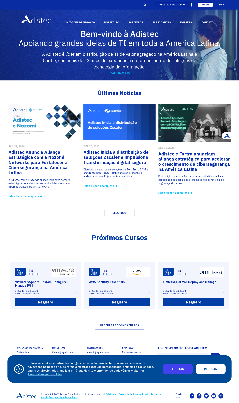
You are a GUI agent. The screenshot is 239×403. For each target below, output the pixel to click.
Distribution (23, 352)
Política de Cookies (66, 397)
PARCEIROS (58, 347)
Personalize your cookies (45, 374)
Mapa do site (141, 394)
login (205, 4)
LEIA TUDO (120, 213)
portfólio (111, 22)
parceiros (135, 22)
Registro (45, 318)
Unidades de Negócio (80, 22)
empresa (186, 22)
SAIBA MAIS (120, 73)
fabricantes (162, 22)
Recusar (210, 369)
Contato (207, 22)
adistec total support (174, 4)
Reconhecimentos (131, 352)
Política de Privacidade (119, 394)
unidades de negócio (30, 347)
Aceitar (178, 369)
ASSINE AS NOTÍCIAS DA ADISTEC (182, 348)
